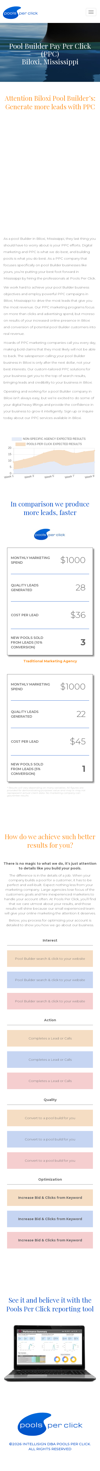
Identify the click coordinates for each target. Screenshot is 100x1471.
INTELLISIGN (34, 1444)
